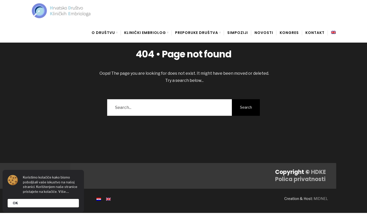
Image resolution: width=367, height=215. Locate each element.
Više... (63, 191)
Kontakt (314, 32)
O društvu (103, 32)
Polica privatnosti (300, 179)
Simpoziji (237, 32)
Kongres (289, 32)
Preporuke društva (196, 32)
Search (246, 107)
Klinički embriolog (145, 32)
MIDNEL (321, 198)
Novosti (264, 32)
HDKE (318, 172)
